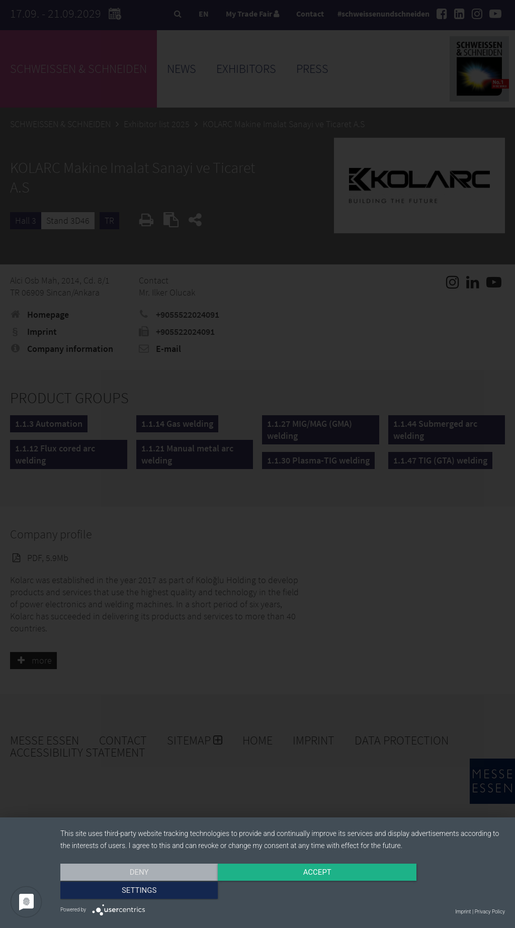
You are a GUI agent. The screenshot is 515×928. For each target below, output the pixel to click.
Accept (283, 891)
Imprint (463, 911)
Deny (127, 891)
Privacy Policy (490, 911)
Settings (438, 891)
